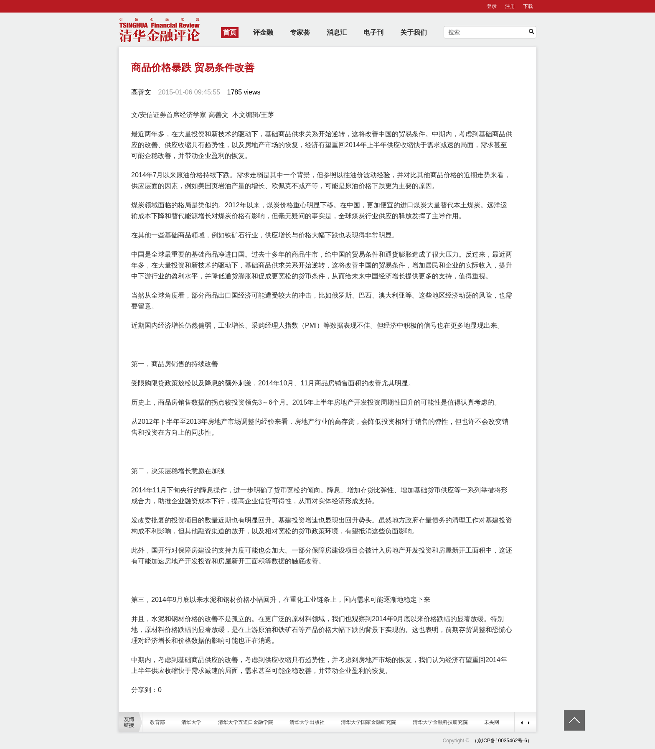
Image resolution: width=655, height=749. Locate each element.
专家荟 (300, 32)
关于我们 (413, 32)
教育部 (157, 722)
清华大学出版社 (307, 722)
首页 (229, 32)
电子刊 (373, 32)
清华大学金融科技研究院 (440, 722)
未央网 (491, 722)
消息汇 (337, 32)
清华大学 (191, 722)
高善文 (141, 92)
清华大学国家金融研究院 (368, 722)
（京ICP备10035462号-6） (502, 741)
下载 (528, 6)
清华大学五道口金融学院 (245, 722)
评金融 (263, 32)
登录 (492, 6)
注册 (510, 6)
